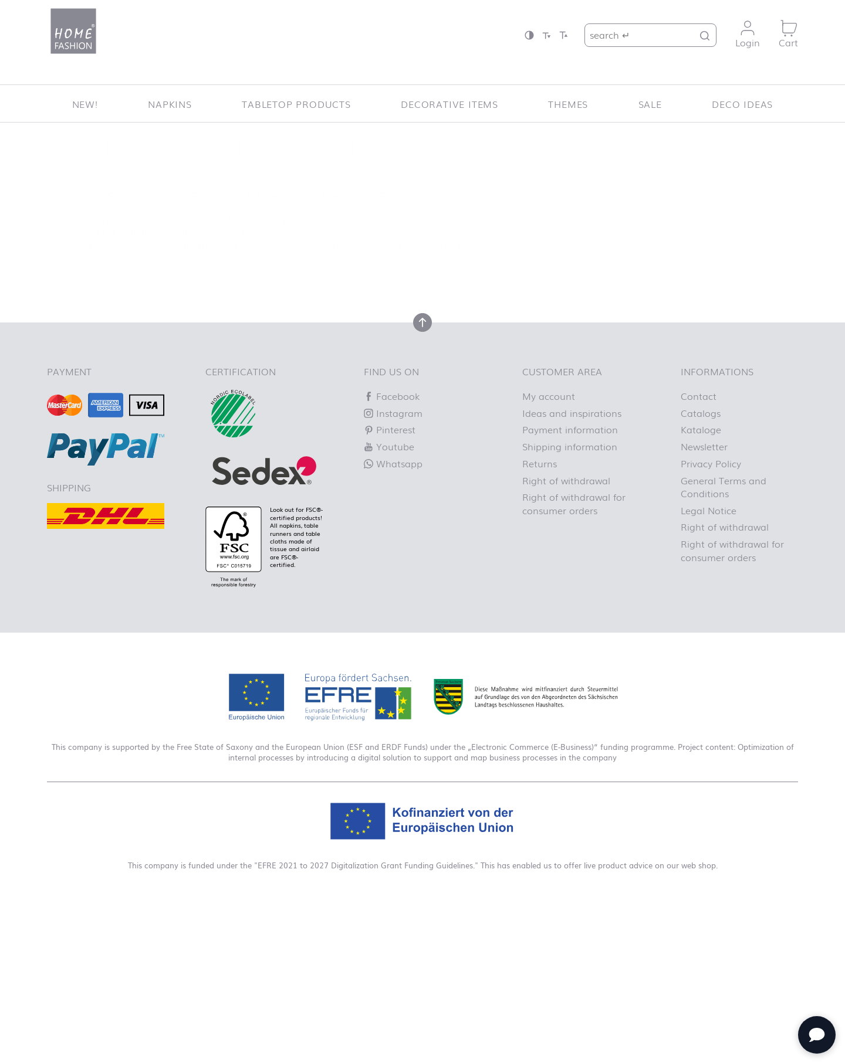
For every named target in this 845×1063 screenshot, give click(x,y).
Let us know (238, 232)
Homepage (478, 246)
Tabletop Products (296, 104)
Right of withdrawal (566, 480)
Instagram (393, 413)
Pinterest (389, 429)
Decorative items (449, 104)
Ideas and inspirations (571, 413)
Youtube (389, 446)
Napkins (170, 104)
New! (85, 104)
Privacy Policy (711, 463)
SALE (650, 104)
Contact (698, 396)
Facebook (392, 396)
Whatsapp (393, 463)
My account (548, 396)
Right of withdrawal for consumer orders (574, 503)
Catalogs (701, 413)
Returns (539, 463)
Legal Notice (708, 510)
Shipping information (569, 446)
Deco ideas (742, 104)
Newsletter (704, 446)
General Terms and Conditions (723, 486)
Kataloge (701, 429)
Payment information (570, 429)
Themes (568, 104)
